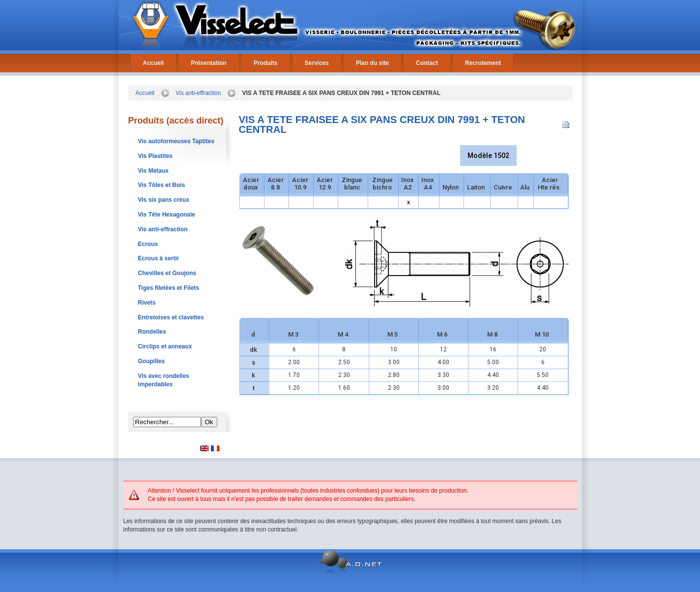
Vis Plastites (155, 156)
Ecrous (148, 244)
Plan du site (372, 63)
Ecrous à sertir (158, 258)
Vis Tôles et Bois (161, 185)
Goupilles (151, 361)
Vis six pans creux (164, 199)
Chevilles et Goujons (167, 273)
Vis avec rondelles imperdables (164, 380)
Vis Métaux (153, 170)
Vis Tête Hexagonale (167, 214)
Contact (427, 63)
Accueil (153, 63)
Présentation (209, 63)
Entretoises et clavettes (171, 317)
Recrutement (483, 63)
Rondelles (152, 331)
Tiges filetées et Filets (169, 287)
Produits (266, 63)
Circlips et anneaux (165, 346)
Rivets (147, 302)
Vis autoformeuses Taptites (176, 141)
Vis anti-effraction (198, 93)
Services (317, 63)
